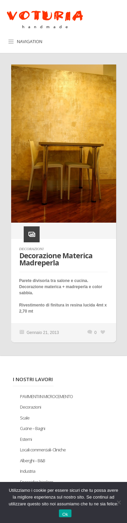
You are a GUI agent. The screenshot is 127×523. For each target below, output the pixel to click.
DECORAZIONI (31, 249)
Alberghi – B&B (32, 460)
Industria (27, 471)
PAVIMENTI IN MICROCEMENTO (46, 396)
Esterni (26, 439)
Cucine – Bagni (32, 428)
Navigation (29, 41)
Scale (24, 418)
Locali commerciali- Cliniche (43, 450)
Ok (65, 514)
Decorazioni (30, 407)
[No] (118, 502)
